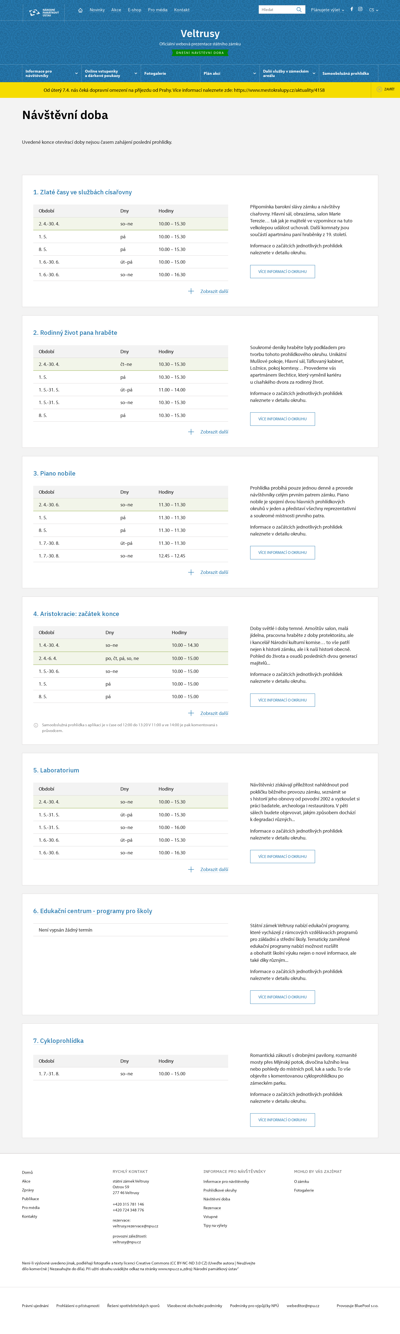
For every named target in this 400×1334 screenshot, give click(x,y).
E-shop (134, 9)
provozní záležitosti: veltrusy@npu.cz (130, 1249)
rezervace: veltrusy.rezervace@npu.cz (135, 1233)
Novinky (97, 9)
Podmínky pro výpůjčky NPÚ (262, 1315)
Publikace (30, 1208)
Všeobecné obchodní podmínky (201, 1315)
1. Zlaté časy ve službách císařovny (89, 194)
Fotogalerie (304, 1200)
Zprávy (28, 1200)
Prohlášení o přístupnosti (80, 1315)
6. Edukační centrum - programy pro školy (100, 919)
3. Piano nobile (57, 478)
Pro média (157, 9)
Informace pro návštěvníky (226, 1191)
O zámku (301, 1191)
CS (373, 9)
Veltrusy (200, 34)
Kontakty (29, 1226)
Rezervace (212, 1217)
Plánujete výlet (327, 9)
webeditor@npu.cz (312, 1315)
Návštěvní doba (216, 1209)
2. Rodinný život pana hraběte (81, 336)
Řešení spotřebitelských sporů (137, 1315)
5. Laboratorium (59, 777)
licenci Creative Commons (146, 1273)
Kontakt (182, 9)
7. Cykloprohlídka (61, 1050)
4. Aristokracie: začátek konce (81, 620)
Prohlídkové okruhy (220, 1200)
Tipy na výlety (215, 1235)
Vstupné (210, 1226)
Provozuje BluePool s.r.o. (357, 1315)
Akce (116, 9)
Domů (27, 1182)
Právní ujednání (35, 1315)
